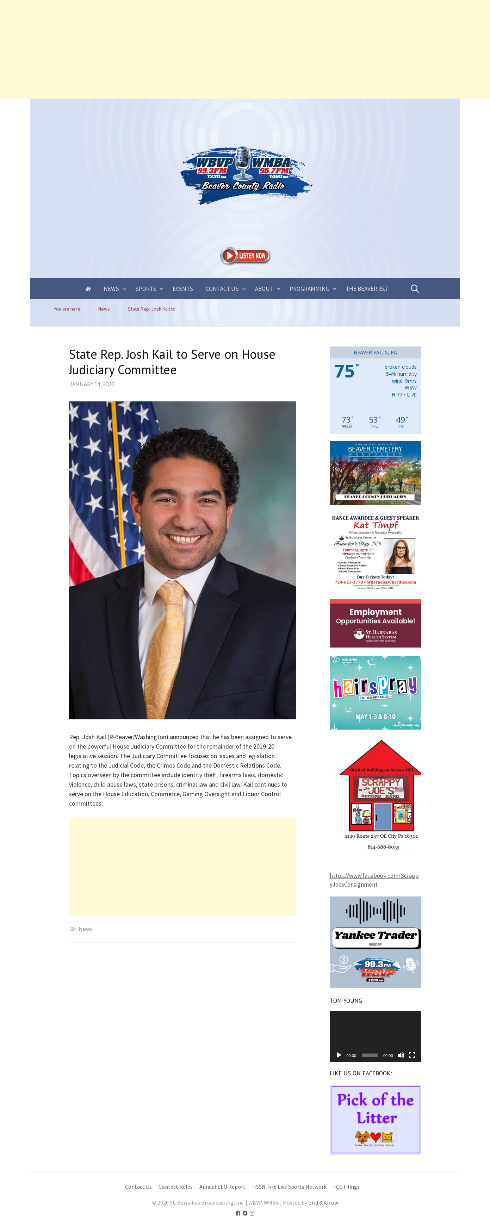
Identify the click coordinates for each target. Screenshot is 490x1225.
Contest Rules (176, 1186)
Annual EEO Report (222, 1186)
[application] (375, 1036)
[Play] (338, 1055)
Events (183, 289)
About (264, 289)
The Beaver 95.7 (367, 289)
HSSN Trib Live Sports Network (289, 1186)
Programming (309, 289)
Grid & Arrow (323, 1202)
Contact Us (222, 289)
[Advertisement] (211, 49)
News (111, 289)
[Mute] (400, 1055)
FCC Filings (346, 1186)
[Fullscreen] (412, 1055)
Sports (145, 289)
